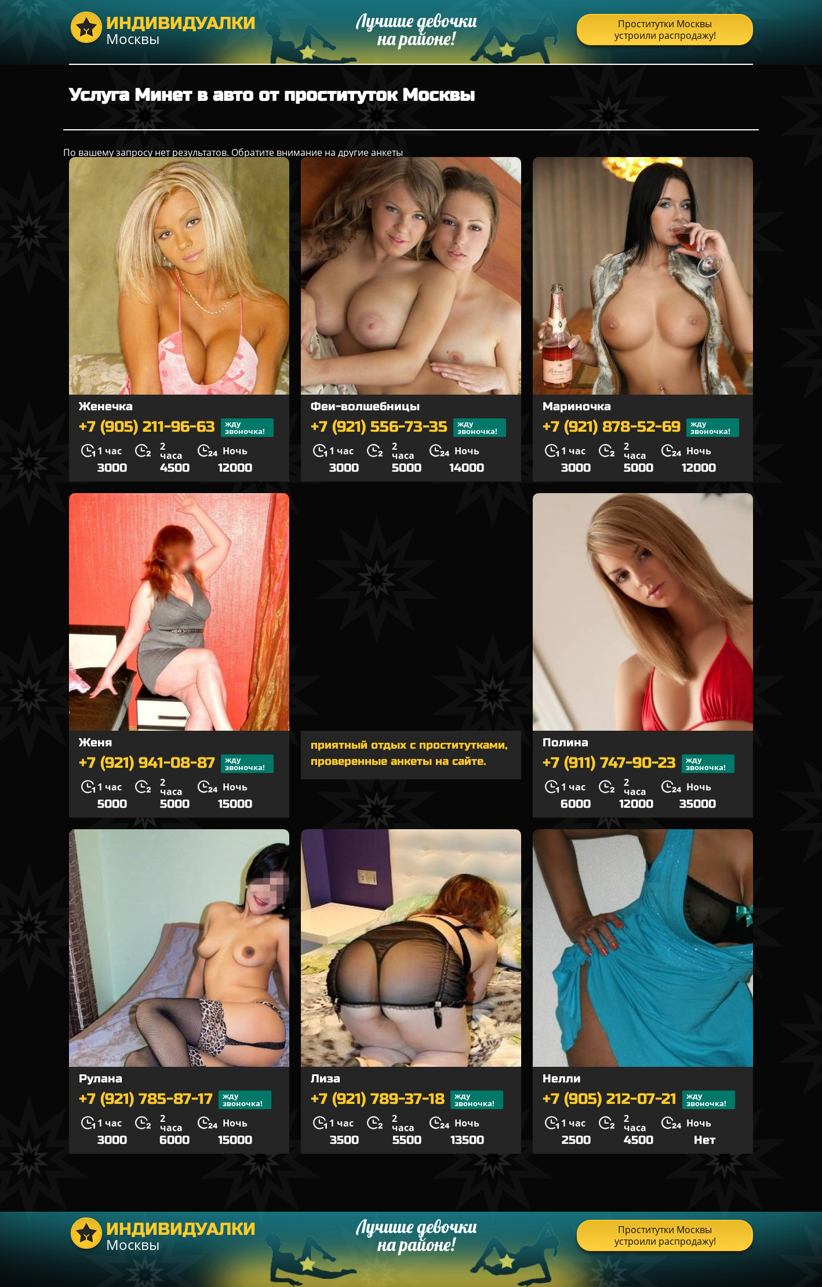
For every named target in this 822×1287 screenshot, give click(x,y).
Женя (95, 742)
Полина (565, 742)
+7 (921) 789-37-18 (407, 1100)
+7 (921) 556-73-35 (408, 427)
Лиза (325, 1078)
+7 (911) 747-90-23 (638, 763)
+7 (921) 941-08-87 (176, 763)
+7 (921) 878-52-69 (641, 427)
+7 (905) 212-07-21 (639, 1100)
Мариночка (577, 406)
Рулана (100, 1078)
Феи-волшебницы (365, 406)
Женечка (106, 406)
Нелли (562, 1078)
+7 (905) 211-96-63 (176, 427)
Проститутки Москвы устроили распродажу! (665, 29)
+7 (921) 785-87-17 (175, 1100)
